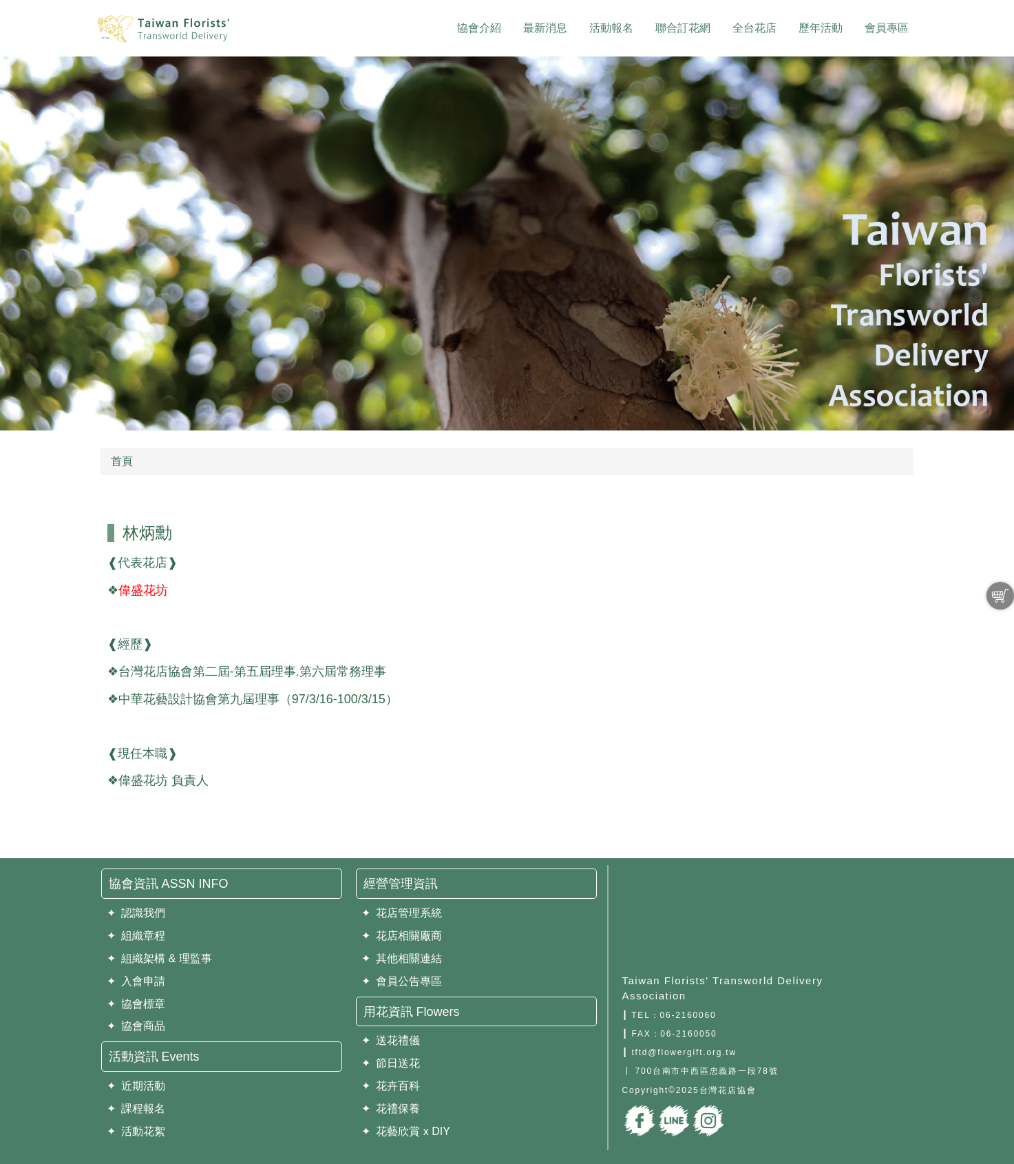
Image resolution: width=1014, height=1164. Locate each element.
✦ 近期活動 (136, 1086)
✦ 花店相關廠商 (402, 936)
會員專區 (887, 28)
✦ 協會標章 (136, 1004)
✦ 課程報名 (136, 1108)
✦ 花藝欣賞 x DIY (405, 1131)
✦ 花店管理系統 (402, 913)
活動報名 (611, 28)
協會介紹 (479, 28)
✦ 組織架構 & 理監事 (159, 958)
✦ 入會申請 (136, 981)
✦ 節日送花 (391, 1063)
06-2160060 (687, 1015)
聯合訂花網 (682, 28)
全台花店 (754, 28)
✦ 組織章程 (136, 936)
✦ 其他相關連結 (402, 958)
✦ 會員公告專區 (402, 981)
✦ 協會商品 (136, 1026)
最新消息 (545, 28)
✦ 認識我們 (136, 913)
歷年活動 (821, 28)
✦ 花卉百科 (391, 1086)
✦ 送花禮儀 (391, 1040)
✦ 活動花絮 (136, 1131)
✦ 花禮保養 (391, 1108)
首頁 (122, 461)
